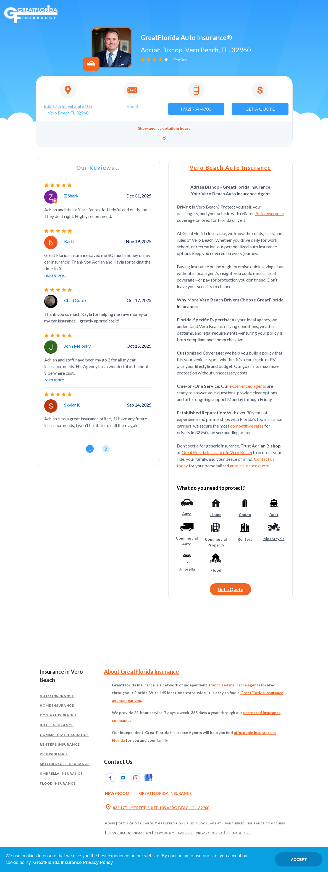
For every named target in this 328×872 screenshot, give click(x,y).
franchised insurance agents (234, 685)
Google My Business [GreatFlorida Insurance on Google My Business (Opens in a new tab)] (148, 778)
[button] (164, 134)
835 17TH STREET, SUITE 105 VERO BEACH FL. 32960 (157, 808)
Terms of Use (238, 832)
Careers (185, 832)
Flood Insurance (58, 783)
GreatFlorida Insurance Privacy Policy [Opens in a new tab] (73, 862)
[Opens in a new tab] (68, 99)
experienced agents (247, 386)
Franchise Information (129, 832)
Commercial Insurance (64, 735)
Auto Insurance (269, 213)
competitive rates (247, 425)
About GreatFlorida (164, 823)
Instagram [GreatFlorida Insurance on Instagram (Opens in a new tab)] (136, 778)
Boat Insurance (57, 725)
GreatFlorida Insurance (165, 793)
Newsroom (164, 832)
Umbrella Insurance (61, 773)
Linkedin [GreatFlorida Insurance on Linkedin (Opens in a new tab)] (123, 778)
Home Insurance (57, 705)
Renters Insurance (60, 744)
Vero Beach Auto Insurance (230, 167)
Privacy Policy (209, 832)
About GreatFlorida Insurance (141, 671)
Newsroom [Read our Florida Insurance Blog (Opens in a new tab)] (117, 793)
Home (110, 823)
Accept (299, 859)
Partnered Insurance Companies (255, 823)
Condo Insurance (58, 715)
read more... (55, 275)
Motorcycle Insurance (65, 764)
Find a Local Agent (204, 823)
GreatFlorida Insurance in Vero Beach (217, 452)
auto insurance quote (249, 465)
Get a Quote (230, 589)
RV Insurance (54, 754)
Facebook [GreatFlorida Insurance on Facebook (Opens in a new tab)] (110, 778)
